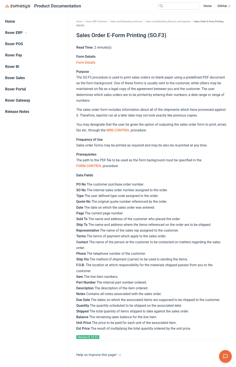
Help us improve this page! (96, 355)
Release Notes (17, 112)
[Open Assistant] (225, 356)
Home (208, 6)
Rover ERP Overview (96, 21)
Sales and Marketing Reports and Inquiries (168, 21)
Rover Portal (15, 89)
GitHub (224, 6)
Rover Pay (13, 55)
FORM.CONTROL (89, 166)
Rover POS (14, 44)
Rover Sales (15, 78)
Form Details (86, 62)
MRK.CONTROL (118, 130)
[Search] (178, 6)
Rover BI (12, 67)
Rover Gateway (17, 100)
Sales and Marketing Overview (127, 21)
